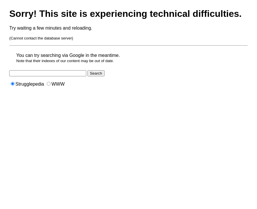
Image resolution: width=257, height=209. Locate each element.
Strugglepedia (27, 84)
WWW (55, 84)
